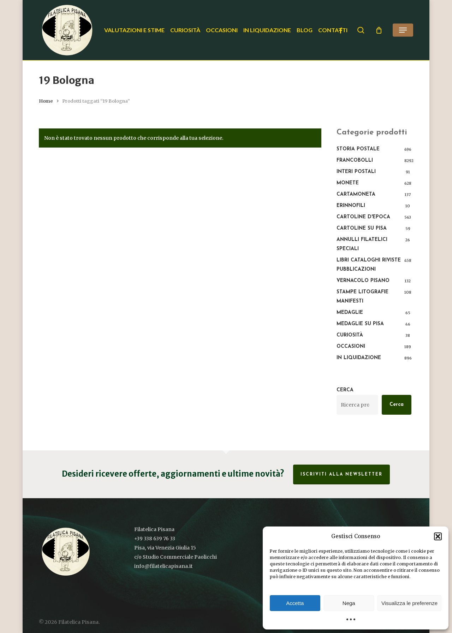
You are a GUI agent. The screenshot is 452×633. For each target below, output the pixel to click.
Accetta (295, 603)
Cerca (345, 390)
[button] (437, 536)
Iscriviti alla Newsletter (341, 474)
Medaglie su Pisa (360, 324)
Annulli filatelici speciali (362, 244)
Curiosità (350, 335)
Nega (349, 603)
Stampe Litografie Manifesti (362, 296)
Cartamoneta (356, 194)
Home (46, 101)
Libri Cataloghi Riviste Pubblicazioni (369, 265)
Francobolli (355, 160)
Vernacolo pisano (363, 280)
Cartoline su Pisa (362, 228)
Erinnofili (351, 205)
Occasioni (351, 346)
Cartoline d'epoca (363, 217)
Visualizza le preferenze (409, 603)
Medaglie (350, 312)
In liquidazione (359, 358)
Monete (348, 183)
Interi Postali (356, 171)
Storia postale (358, 149)
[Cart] (379, 30)
